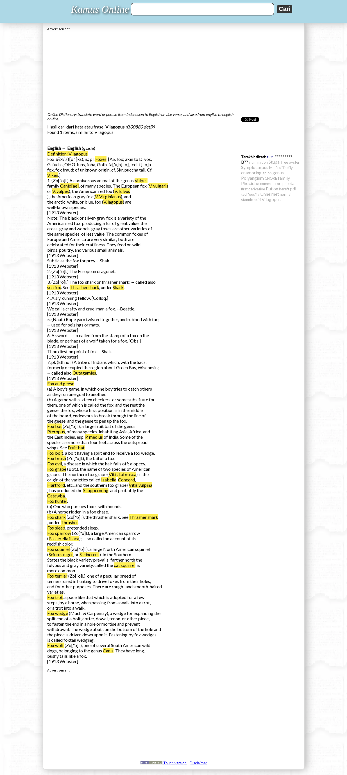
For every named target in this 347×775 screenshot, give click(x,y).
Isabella (108, 479)
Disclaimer (198, 763)
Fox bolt (55, 453)
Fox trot (55, 597)
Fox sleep (56, 527)
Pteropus (56, 431)
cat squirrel (124, 565)
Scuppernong (95, 490)
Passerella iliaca (64, 538)
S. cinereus (89, 554)
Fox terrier (57, 575)
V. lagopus (113, 201)
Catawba (56, 495)
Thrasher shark (84, 287)
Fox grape (56, 469)
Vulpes (141, 180)
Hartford (56, 485)
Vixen (52, 175)
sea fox (54, 287)
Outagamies (84, 372)
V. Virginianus (108, 196)
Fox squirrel (58, 549)
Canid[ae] (69, 185)
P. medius (94, 437)
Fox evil (54, 463)
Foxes (100, 159)
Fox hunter (57, 501)
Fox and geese (60, 383)
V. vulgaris (158, 185)
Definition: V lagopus (67, 153)
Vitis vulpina (140, 485)
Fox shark (56, 517)
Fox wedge (57, 613)
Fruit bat (76, 447)
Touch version (175, 763)
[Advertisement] (173, 70)
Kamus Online (100, 9)
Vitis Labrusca (122, 474)
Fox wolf (55, 645)
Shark (118, 287)
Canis (108, 650)
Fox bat (54, 426)
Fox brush (56, 458)
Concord (126, 479)
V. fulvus (122, 191)
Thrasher (69, 522)
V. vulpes (60, 191)
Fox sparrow (59, 533)
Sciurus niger (61, 554)
